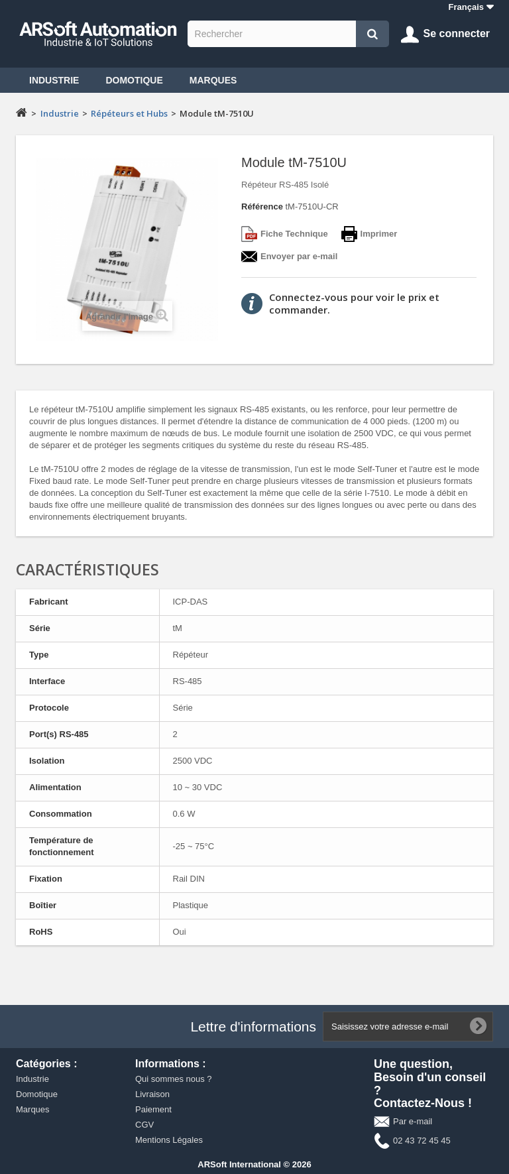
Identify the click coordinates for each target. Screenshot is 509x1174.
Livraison (152, 1094)
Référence (262, 206)
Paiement (153, 1109)
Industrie (54, 80)
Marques (213, 80)
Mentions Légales (169, 1140)
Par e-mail (412, 1121)
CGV (144, 1125)
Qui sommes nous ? (173, 1079)
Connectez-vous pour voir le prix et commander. (354, 303)
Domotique (133, 80)
